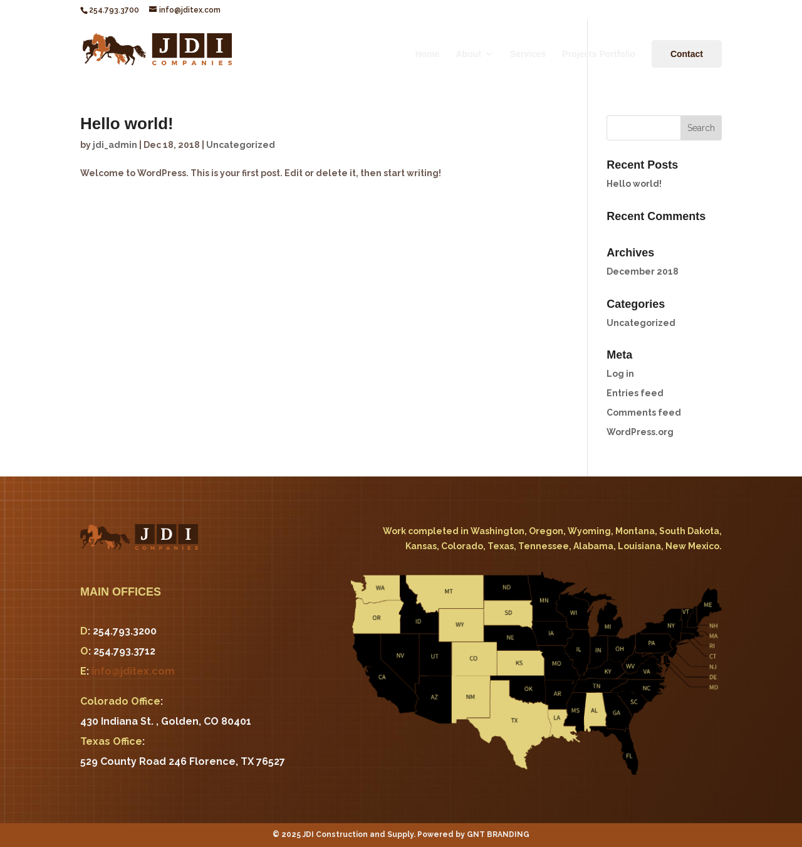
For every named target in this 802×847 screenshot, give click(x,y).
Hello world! (127, 123)
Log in (620, 374)
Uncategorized (240, 145)
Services (528, 54)
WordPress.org (640, 432)
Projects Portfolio (598, 54)
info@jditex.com (133, 671)
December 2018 (643, 271)
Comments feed (644, 413)
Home (427, 54)
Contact (686, 54)
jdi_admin (115, 145)
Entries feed (635, 393)
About (468, 54)
